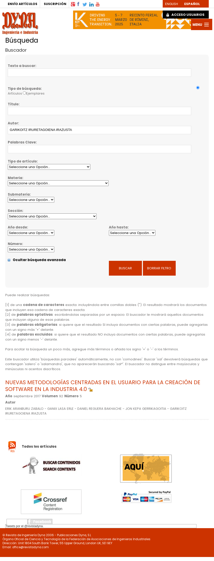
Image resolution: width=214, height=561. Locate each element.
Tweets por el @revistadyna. (25, 526)
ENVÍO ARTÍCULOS (22, 4)
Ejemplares (35, 93)
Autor (13, 123)
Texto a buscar (21, 65)
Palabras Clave (22, 142)
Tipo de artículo (22, 161)
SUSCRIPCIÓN (55, 4)
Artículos (15, 93)
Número (15, 244)
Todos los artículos (39, 446)
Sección (15, 210)
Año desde (17, 227)
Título (13, 104)
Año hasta (118, 227)
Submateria (19, 194)
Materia (15, 178)
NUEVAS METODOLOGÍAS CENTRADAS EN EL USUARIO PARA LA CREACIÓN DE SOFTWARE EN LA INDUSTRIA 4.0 (102, 386)
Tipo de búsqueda (24, 88)
